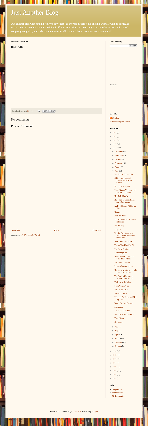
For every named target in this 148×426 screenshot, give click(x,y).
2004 (115, 375)
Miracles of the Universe (123, 314)
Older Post (97, 230)
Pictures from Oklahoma (123, 266)
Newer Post (16, 230)
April (117, 335)
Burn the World (120, 216)
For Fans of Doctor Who (123, 174)
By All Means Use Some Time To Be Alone (123, 257)
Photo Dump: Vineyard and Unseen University (124, 191)
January (118, 346)
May (117, 331)
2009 (115, 355)
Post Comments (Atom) (31, 235)
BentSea (115, 118)
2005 (115, 371)
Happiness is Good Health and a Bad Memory (124, 201)
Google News (117, 389)
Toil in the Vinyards (122, 311)
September (119, 163)
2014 (115, 136)
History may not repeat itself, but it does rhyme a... (125, 271)
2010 (115, 351)
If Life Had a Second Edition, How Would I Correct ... (123, 180)
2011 (115, 148)
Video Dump (119, 318)
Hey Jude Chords (121, 196)
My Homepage (118, 396)
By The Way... (119, 226)
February (118, 342)
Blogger (95, 411)
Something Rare (120, 253)
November (119, 155)
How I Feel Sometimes (123, 241)
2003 (115, 378)
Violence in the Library (123, 282)
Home (56, 230)
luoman (78, 411)
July (117, 171)
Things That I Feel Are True (125, 245)
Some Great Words (121, 286)
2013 (115, 140)
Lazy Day (118, 229)
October (118, 159)
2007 (115, 363)
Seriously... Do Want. (122, 263)
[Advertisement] (56, 208)
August (118, 167)
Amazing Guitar (120, 293)
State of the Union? (121, 290)
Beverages (118, 322)
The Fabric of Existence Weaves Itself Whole (123, 277)
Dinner (117, 212)
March (117, 339)
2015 (115, 133)
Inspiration (118, 307)
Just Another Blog (35, 12)
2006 (115, 367)
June (117, 327)
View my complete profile (120, 122)
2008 (115, 359)
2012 (115, 144)
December (119, 151)
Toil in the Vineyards (122, 186)
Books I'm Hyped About (123, 303)
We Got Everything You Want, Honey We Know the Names (124, 235)
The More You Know (122, 249)
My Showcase (117, 393)
